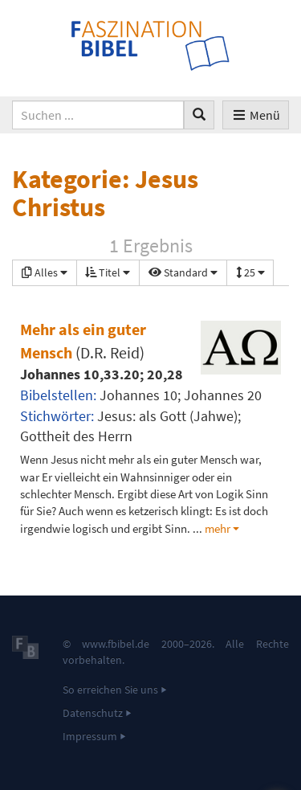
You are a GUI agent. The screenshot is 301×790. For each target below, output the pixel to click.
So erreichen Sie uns (110, 689)
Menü (255, 115)
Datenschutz (93, 713)
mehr (217, 528)
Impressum (90, 736)
